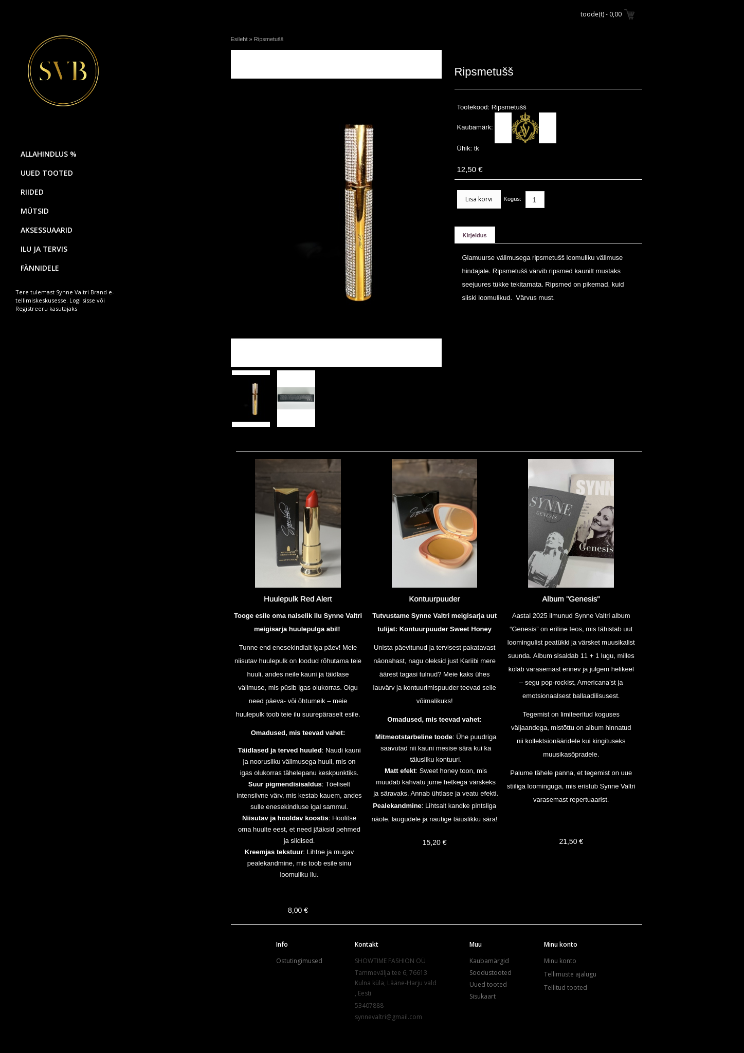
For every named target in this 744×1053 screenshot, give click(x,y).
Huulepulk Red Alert (298, 598)
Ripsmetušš (268, 39)
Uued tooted (488, 984)
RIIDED (32, 192)
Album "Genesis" (571, 598)
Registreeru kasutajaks (46, 308)
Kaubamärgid (489, 960)
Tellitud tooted (565, 987)
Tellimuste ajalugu (570, 974)
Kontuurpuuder (434, 598)
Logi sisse (82, 300)
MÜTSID (35, 211)
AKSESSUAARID (46, 230)
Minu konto (560, 960)
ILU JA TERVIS (44, 249)
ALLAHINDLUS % (49, 154)
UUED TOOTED (47, 173)
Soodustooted (490, 972)
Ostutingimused (299, 960)
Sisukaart (482, 996)
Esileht (239, 39)
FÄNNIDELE (40, 268)
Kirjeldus (475, 235)
